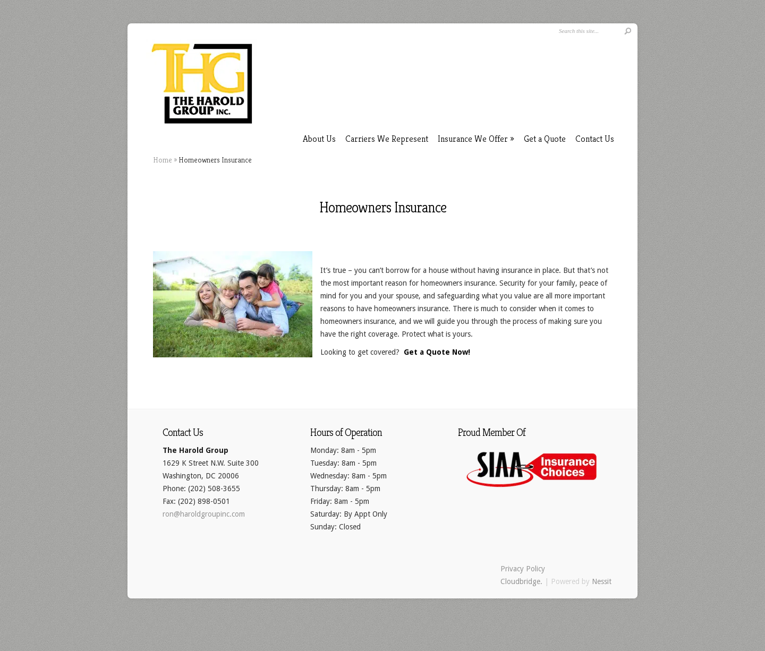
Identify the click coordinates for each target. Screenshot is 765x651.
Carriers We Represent (386, 138)
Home (162, 160)
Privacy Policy (522, 568)
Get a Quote (545, 138)
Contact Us (594, 138)
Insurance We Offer (476, 138)
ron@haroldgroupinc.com (204, 514)
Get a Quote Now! (437, 352)
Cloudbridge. (521, 581)
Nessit (601, 581)
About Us (319, 138)
